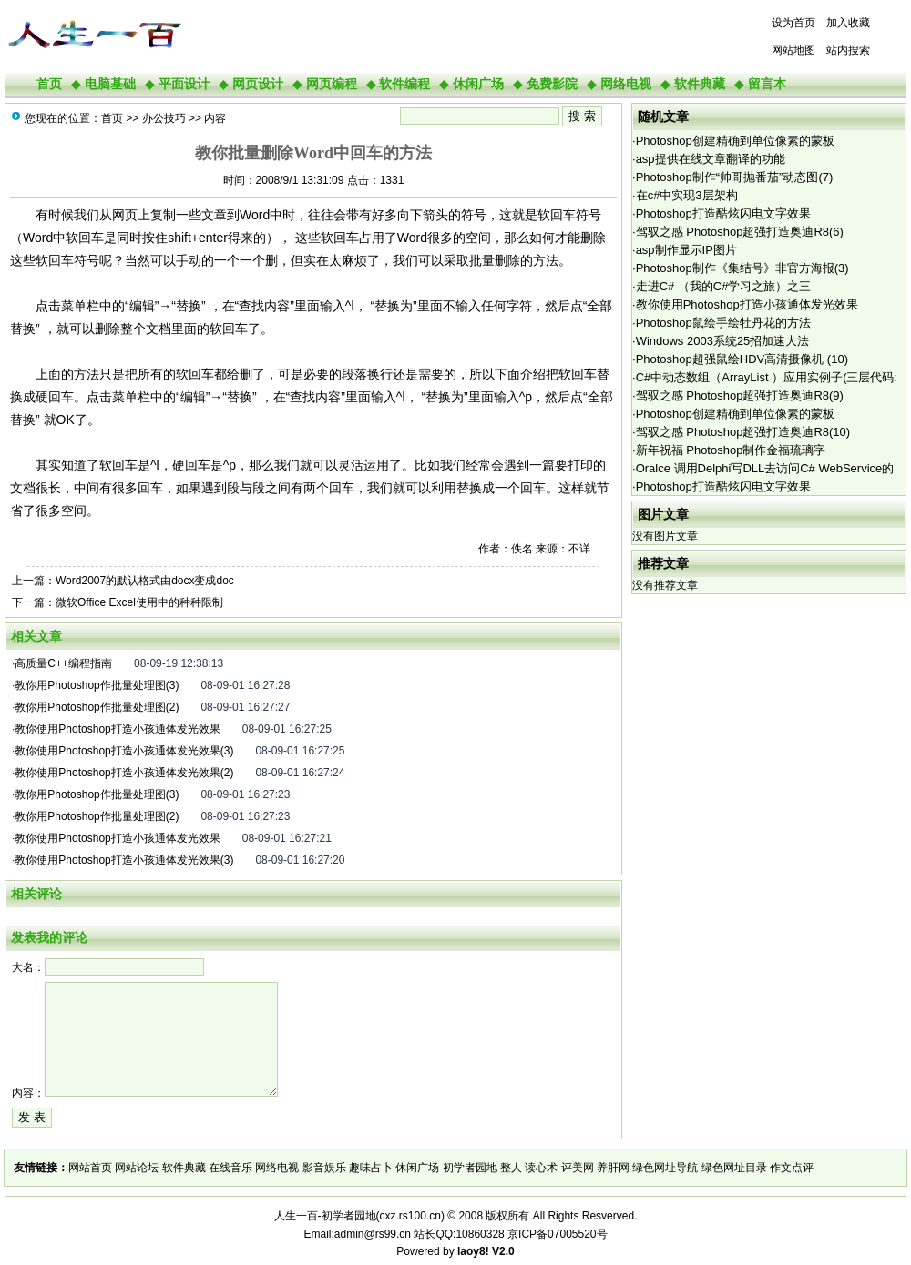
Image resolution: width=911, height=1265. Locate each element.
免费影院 (552, 83)
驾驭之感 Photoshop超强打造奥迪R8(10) (743, 432)
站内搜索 (848, 50)
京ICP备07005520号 (557, 1234)
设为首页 (793, 22)
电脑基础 (110, 83)
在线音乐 (230, 1167)
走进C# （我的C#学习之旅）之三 (724, 286)
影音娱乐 (324, 1167)
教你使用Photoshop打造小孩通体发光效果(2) (124, 772)
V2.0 (503, 1251)
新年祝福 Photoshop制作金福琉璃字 (731, 450)
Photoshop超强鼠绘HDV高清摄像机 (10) (742, 359)
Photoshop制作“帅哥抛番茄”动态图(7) (735, 177)
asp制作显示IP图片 (686, 250)
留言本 (767, 83)
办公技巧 (164, 118)
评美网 (577, 1167)
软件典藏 (699, 83)
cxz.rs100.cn (410, 1215)
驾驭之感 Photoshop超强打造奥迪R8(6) (740, 231)
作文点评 (792, 1167)
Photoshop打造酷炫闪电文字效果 (723, 213)
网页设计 (257, 83)
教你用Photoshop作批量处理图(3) (97, 685)
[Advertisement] (414, 36)
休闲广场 (478, 83)
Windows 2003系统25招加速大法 (723, 341)
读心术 (541, 1167)
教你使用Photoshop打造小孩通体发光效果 (117, 729)
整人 (511, 1167)
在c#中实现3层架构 (687, 195)
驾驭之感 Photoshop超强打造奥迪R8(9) (740, 395)
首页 (49, 83)
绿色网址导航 (665, 1167)
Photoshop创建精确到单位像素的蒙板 (735, 140)
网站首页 (90, 1167)
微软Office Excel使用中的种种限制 (139, 602)
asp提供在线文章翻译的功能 (710, 159)
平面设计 (184, 83)
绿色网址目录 (734, 1167)
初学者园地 (470, 1167)
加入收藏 (848, 22)
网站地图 (793, 50)
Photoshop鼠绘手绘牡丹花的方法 (723, 322)
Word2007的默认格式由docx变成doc (145, 580)
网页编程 (331, 83)
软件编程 (404, 83)
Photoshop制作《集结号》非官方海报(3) (742, 268)
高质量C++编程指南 (63, 663)
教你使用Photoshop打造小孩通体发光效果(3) (124, 750)
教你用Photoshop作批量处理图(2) (97, 707)
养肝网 (613, 1167)
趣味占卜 (371, 1167)
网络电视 (625, 83)
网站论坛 (137, 1167)
